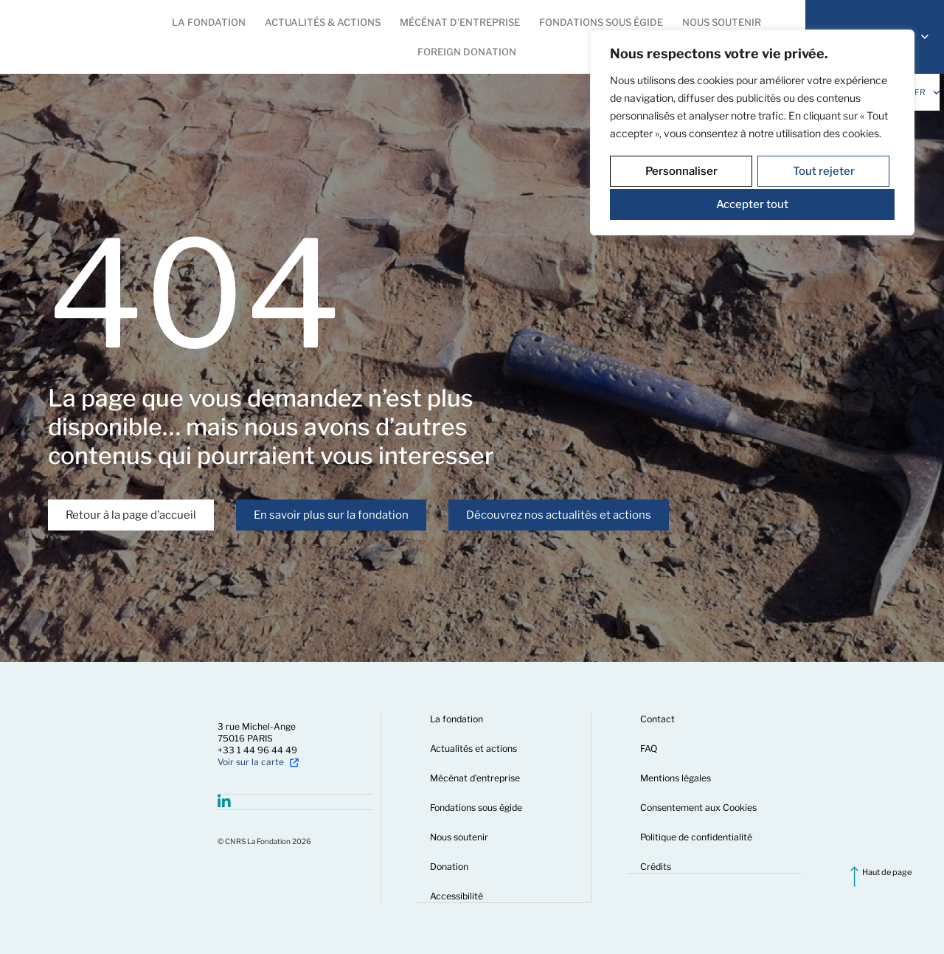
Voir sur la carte (251, 761)
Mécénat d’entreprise (476, 778)
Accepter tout (752, 200)
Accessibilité (458, 896)
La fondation (458, 719)
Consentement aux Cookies (699, 807)
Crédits (657, 866)
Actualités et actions (474, 748)
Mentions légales (677, 778)
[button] (208, 22)
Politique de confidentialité (697, 837)
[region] (752, 131)
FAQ (650, 748)
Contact (659, 719)
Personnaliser (681, 169)
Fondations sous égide (477, 807)
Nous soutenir (460, 837)
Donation (450, 866)
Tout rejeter (823, 169)
